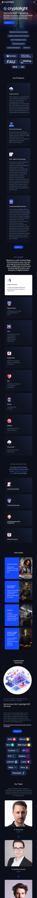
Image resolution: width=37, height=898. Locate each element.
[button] (34, 2)
